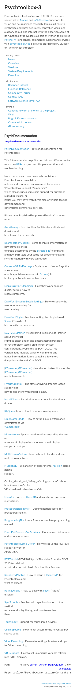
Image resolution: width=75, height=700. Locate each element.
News (11, 59)
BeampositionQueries (16, 242)
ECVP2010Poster (14, 332)
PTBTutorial (11, 559)
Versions (13, 67)
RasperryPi (52, 574)
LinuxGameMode (14, 418)
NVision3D (10, 465)
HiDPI (46, 590)
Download (14, 75)
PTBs (19, 164)
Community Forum (19, 92)
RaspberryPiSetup (14, 574)
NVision (57, 465)
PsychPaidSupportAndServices (22, 532)
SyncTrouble (11, 602)
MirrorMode (11, 434)
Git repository (16, 126)
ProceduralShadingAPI (17, 508)
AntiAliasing (11, 227)
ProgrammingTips (14, 520)
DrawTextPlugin (13, 317)
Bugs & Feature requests (22, 118)
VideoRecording (13, 641)
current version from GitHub (46, 664)
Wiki (10, 114)
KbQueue (10, 411)
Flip (48, 250)
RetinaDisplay (12, 590)
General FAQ (15, 96)
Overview (14, 63)
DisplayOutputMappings (18, 285)
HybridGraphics (13, 383)
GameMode (12, 426)
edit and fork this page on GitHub (56, 683)
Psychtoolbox (12, 141)
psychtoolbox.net (20, 43)
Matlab (24, 19)
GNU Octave (41, 19)
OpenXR (9, 496)
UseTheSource (12, 629)
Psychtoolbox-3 (22, 7)
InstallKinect (11, 399)
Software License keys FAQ (24, 100)
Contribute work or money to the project (31, 110)
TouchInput (10, 621)
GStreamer (11, 368)
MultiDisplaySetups (15, 454)
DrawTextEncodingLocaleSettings (23, 301)
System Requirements (20, 71)
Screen (41, 250)
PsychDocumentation (30, 141)
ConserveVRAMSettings (18, 266)
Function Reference (19, 88)
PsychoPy (10, 39)
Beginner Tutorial (18, 84)
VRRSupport (11, 652)
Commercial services (20, 122)
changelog (65, 668)
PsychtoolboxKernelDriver (19, 543)
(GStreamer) (25, 368)
